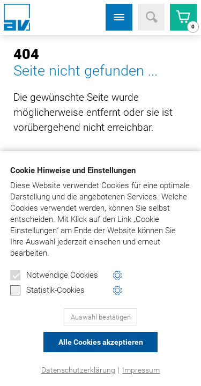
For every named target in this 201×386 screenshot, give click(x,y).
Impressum (141, 370)
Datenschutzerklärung (78, 370)
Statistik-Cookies (47, 290)
